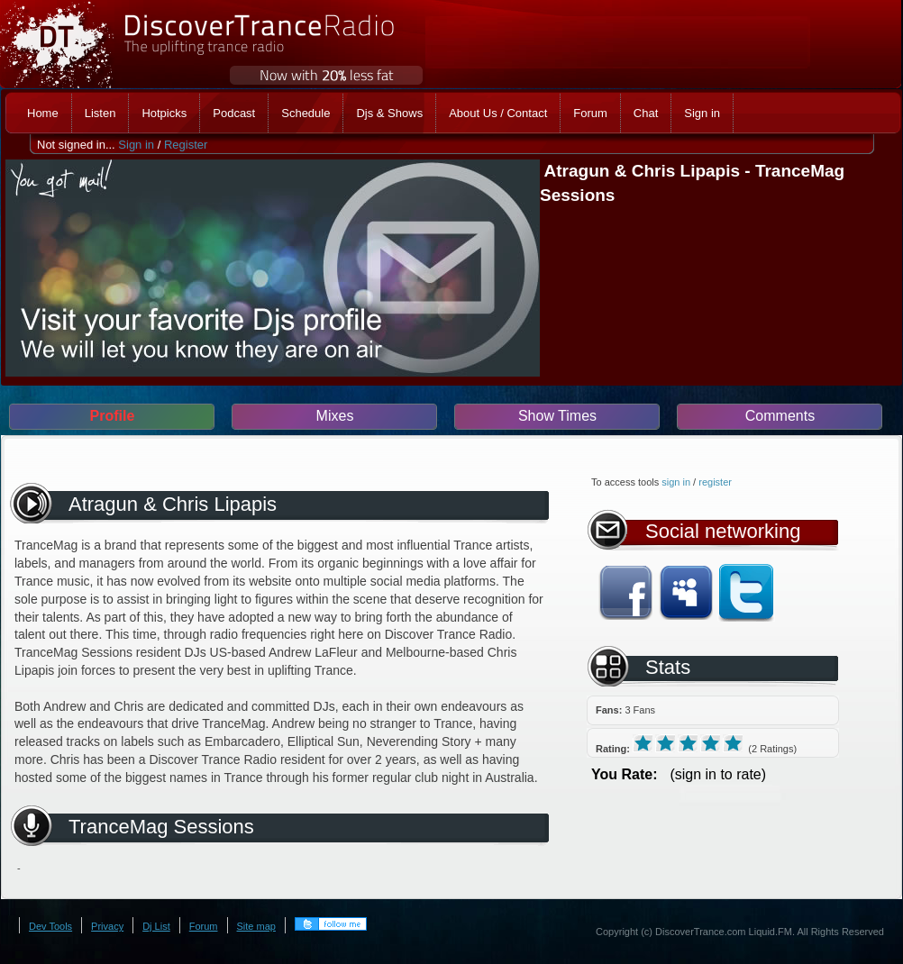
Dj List (156, 926)
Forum (203, 926)
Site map (256, 926)
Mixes (335, 415)
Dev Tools (50, 926)
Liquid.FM (770, 931)
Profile (112, 415)
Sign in (136, 144)
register (715, 482)
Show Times (557, 415)
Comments (780, 415)
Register (185, 144)
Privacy (107, 926)
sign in (675, 482)
